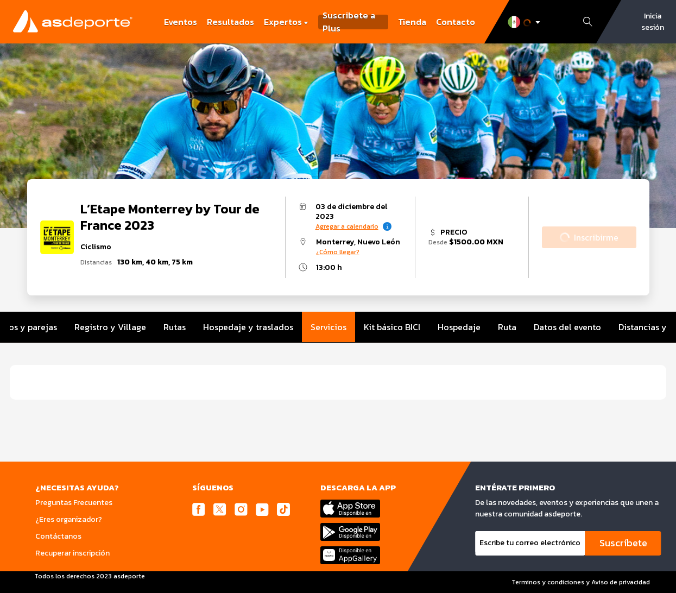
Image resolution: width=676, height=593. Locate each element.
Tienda (412, 21)
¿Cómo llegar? (337, 252)
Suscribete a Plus (349, 22)
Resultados (230, 21)
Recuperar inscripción (72, 553)
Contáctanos (58, 536)
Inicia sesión (652, 21)
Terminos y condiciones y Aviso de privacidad (580, 582)
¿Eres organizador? (68, 519)
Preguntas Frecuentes (73, 502)
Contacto (455, 21)
